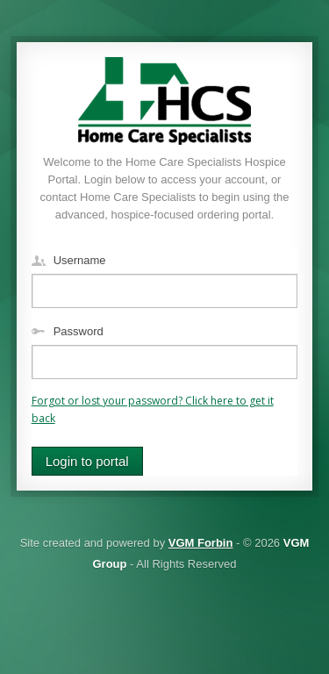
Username (80, 260)
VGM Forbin (200, 542)
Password (79, 331)
